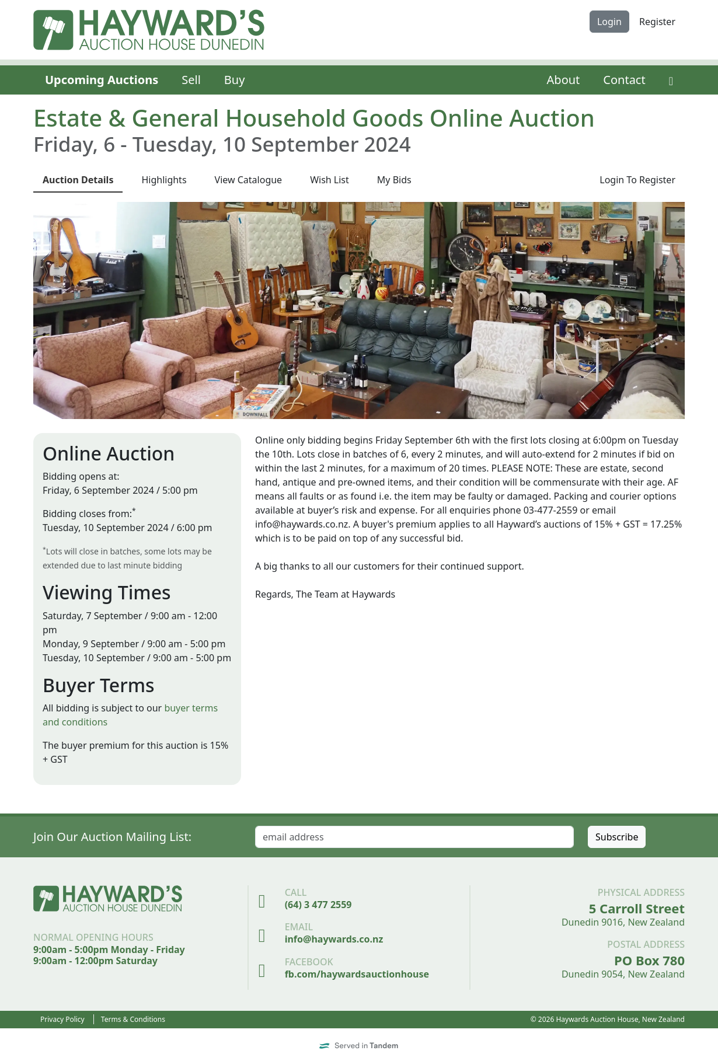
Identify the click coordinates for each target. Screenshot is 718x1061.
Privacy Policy (62, 1019)
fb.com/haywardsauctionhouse (357, 974)
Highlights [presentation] (163, 179)
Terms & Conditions (133, 1019)
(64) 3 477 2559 (318, 904)
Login (609, 21)
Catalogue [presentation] (249, 179)
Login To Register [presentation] (637, 179)
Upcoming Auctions (101, 80)
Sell (191, 80)
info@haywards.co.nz (334, 939)
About (563, 80)
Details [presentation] (78, 179)
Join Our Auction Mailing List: (112, 836)
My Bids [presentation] (394, 179)
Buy (234, 80)
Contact (624, 80)
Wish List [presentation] (329, 179)
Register (657, 21)
